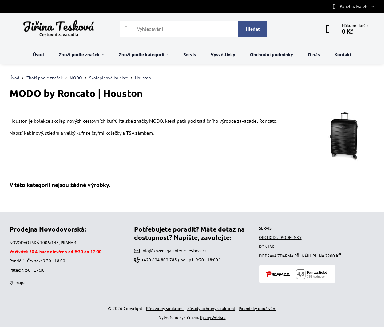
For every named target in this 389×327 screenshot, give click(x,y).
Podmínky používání (257, 308)
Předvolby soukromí (165, 308)
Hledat (253, 29)
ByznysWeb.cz (213, 317)
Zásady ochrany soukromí (211, 308)
